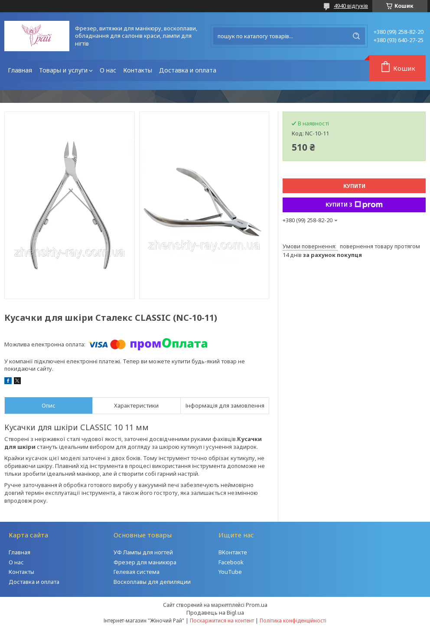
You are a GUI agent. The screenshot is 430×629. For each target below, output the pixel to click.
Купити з (354, 205)
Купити (354, 186)
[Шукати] (356, 36)
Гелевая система (137, 572)
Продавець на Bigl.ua (215, 612)
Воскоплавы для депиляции (152, 582)
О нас (108, 70)
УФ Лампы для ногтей (143, 552)
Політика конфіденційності (293, 620)
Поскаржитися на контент (222, 620)
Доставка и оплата (187, 70)
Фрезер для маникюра (145, 562)
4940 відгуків (351, 6)
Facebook (231, 562)
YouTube (230, 572)
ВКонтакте (232, 552)
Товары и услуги (63, 70)
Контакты (137, 70)
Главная (20, 70)
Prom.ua (256, 605)
